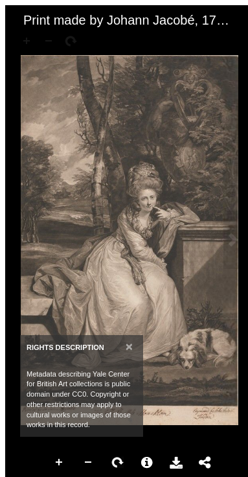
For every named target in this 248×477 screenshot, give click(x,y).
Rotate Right (118, 462)
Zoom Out (88, 462)
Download (176, 462)
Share (205, 462)
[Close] (129, 346)
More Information (147, 462)
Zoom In (59, 462)
